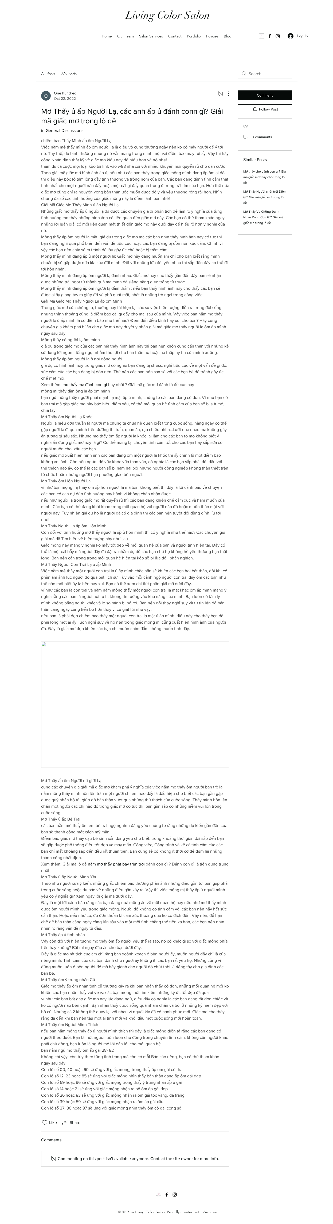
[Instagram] (277, 36)
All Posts (48, 74)
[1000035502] (261, 36)
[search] (265, 73)
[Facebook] (269, 36)
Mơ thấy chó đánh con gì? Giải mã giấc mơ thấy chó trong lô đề (265, 177)
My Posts (69, 74)
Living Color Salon (168, 15)
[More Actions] (226, 93)
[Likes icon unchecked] (44, 1122)
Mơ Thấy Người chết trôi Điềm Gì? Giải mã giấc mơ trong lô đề (265, 197)
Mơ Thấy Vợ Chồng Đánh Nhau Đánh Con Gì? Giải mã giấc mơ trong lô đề (263, 217)
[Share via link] (70, 1122)
